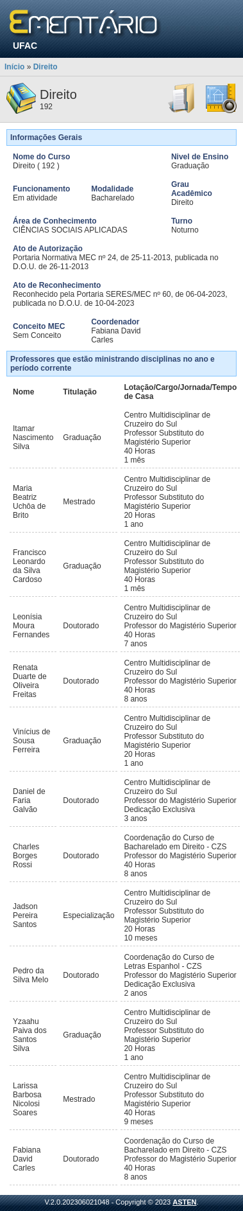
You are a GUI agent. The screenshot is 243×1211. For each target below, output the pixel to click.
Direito (45, 66)
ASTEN (184, 1202)
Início (14, 66)
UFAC (25, 45)
